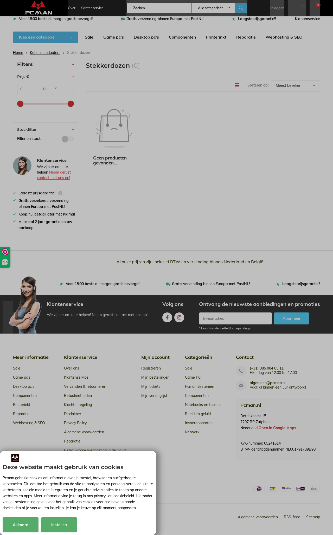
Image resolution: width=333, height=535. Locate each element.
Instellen (59, 524)
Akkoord (20, 524)
